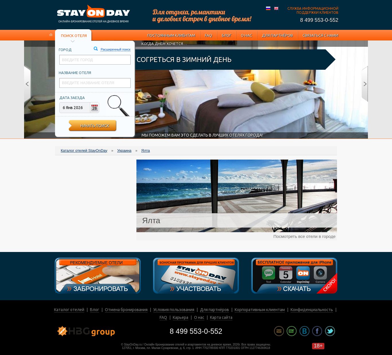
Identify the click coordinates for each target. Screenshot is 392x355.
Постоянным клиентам (171, 35)
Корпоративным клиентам (260, 309)
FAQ (208, 35)
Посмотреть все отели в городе (304, 236)
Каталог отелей (69, 309)
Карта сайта (221, 317)
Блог (226, 35)
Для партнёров (277, 35)
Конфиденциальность (312, 309)
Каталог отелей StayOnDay (84, 150)
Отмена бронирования (126, 309)
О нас (246, 35)
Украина (124, 150)
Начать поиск (95, 125)
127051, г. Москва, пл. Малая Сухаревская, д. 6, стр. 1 (158, 348)
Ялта (145, 150)
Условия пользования (173, 309)
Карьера (180, 317)
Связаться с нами (320, 35)
